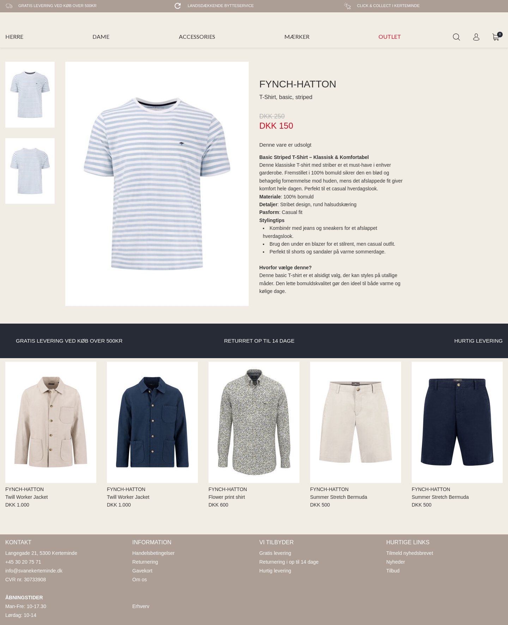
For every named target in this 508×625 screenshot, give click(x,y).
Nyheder (395, 562)
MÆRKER (296, 36)
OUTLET (390, 36)
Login (476, 37)
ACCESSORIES (197, 36)
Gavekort (142, 571)
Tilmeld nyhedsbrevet (409, 553)
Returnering (145, 562)
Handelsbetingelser (153, 553)
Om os (139, 579)
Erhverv (140, 606)
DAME (100, 36)
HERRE (14, 36)
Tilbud (393, 571)
